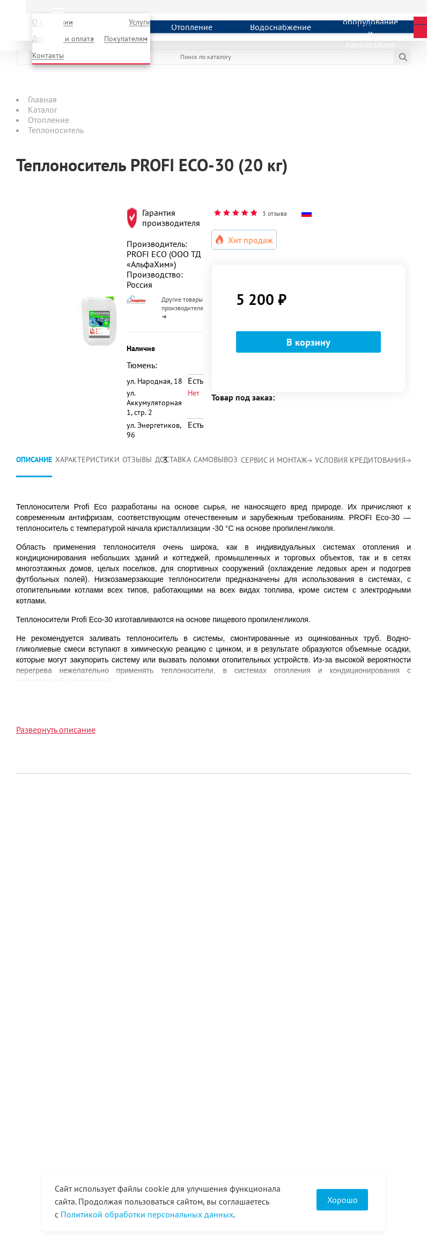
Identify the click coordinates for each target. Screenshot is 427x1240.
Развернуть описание (55, 729)
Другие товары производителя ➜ (182, 307)
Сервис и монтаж (276, 460)
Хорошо (342, 1199)
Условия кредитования (363, 460)
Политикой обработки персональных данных (147, 1214)
